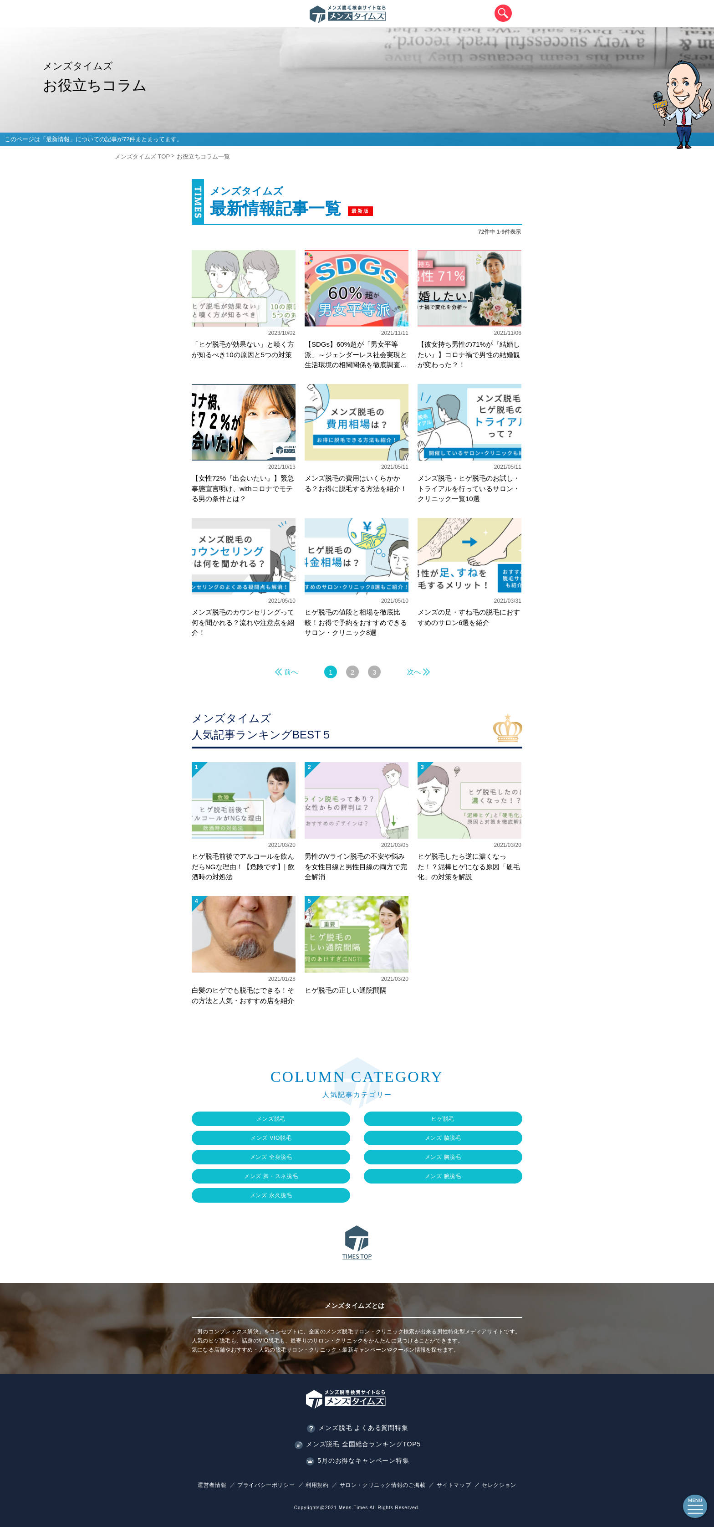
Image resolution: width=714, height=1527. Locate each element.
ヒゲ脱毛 (442, 1119)
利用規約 (317, 1485)
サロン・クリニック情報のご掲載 (383, 1485)
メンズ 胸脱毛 (443, 1157)
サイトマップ (454, 1485)
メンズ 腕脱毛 (443, 1176)
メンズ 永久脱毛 (271, 1195)
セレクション (499, 1485)
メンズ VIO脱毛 (271, 1138)
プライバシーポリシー (266, 1485)
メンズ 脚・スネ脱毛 (271, 1176)
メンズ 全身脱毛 (271, 1157)
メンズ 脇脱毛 (443, 1138)
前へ (291, 671)
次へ (414, 671)
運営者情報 (212, 1485)
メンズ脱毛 (271, 1119)
